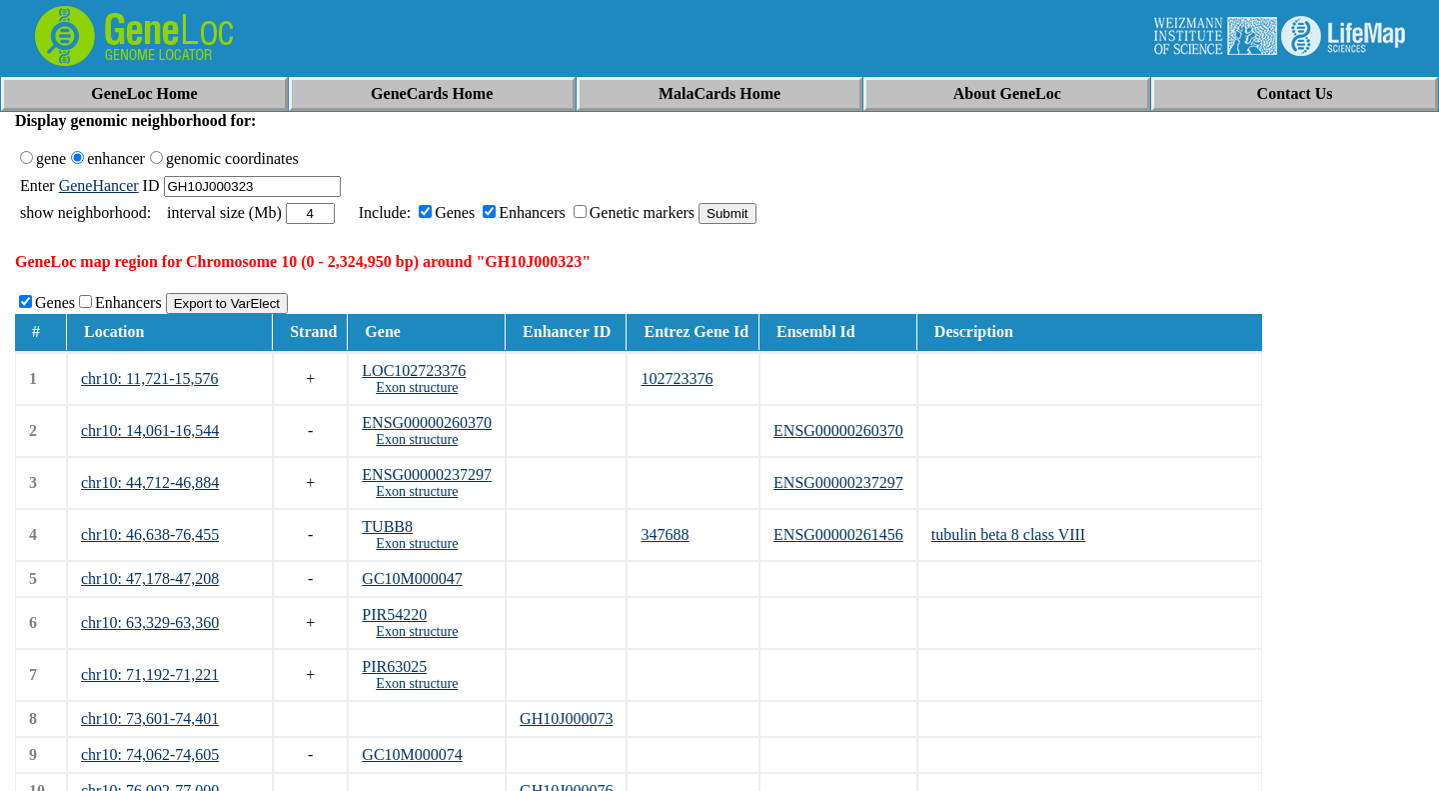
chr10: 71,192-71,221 (150, 674)
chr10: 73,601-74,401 (150, 718)
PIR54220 (394, 614)
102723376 (677, 378)
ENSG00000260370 (427, 422)
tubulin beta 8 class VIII (1008, 534)
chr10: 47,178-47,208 (150, 578)
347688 (665, 534)
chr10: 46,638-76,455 (150, 534)
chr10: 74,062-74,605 (150, 754)
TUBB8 (387, 526)
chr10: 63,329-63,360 (150, 622)
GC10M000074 (412, 754)
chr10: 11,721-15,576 (150, 378)
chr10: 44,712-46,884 (150, 482)
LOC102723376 (414, 370)
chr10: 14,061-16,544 (150, 430)
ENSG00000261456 (838, 534)
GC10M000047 (412, 578)
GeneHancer (99, 185)
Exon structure (417, 387)
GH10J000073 (566, 718)
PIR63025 (394, 666)
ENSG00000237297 (427, 474)
